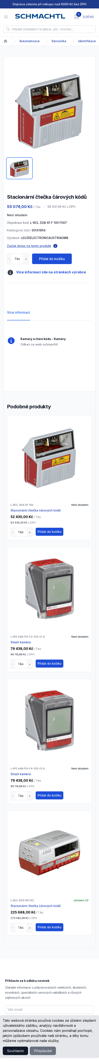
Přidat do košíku (52, 259)
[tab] (19, 168)
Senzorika (59, 41)
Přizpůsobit (43, 1051)
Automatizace (29, 41)
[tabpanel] (49, 110)
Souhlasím (15, 1051)
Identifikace (87, 41)
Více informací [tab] (18, 312)
